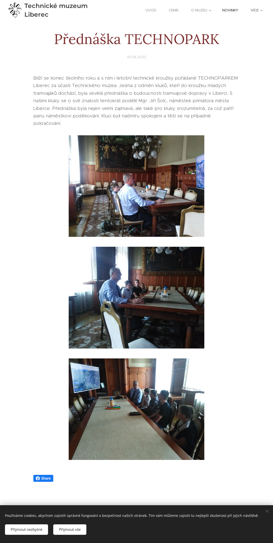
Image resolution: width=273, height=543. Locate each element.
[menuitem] (153, 10)
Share (43, 478)
